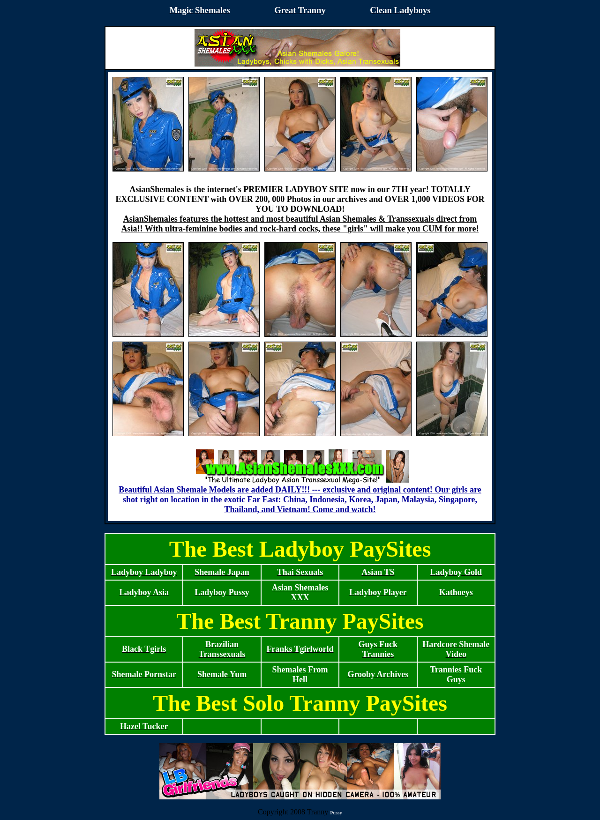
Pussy (336, 812)
